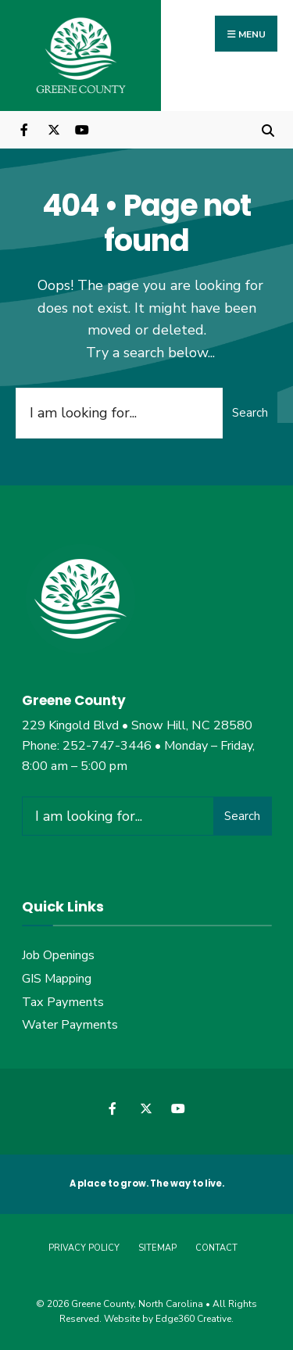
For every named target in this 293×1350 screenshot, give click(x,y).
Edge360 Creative (193, 1318)
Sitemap (157, 1248)
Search (250, 413)
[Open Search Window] (267, 129)
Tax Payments (63, 1002)
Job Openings (58, 955)
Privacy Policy (84, 1248)
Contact (216, 1248)
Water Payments (70, 1024)
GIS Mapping (56, 978)
